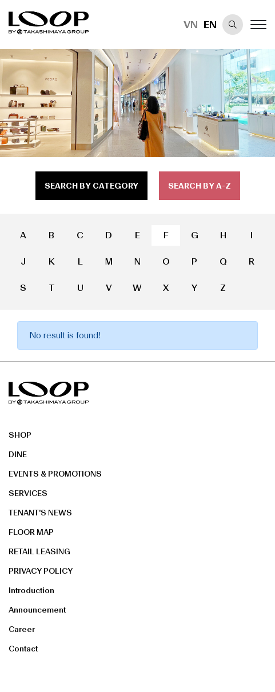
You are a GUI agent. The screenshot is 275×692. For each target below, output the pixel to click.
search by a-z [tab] (199, 186)
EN (210, 24)
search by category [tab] (91, 186)
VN (191, 24)
